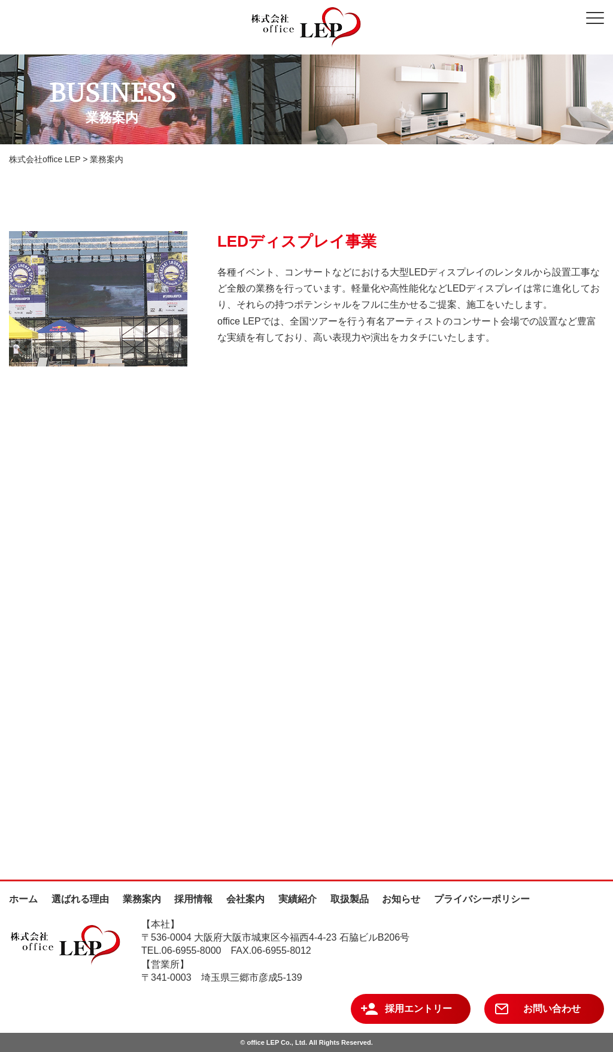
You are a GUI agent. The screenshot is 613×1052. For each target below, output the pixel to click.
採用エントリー (418, 1009)
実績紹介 (297, 899)
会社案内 (245, 899)
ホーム (23, 899)
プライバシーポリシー (482, 899)
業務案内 (142, 899)
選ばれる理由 (80, 899)
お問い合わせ (552, 1009)
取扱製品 (349, 899)
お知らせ (401, 899)
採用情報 (193, 899)
